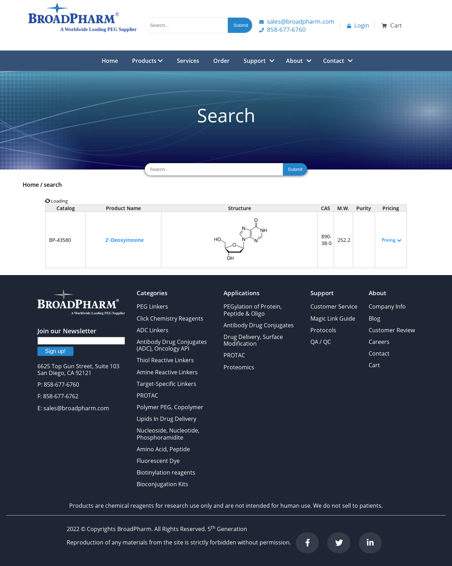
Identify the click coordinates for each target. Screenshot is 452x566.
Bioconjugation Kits (162, 484)
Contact (333, 61)
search (53, 185)
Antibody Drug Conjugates (259, 325)
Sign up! (55, 351)
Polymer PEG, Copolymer (170, 407)
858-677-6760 (282, 29)
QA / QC (320, 342)
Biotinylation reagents (166, 472)
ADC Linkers (152, 330)
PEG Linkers (152, 306)
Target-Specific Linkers (166, 384)
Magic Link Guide (332, 318)
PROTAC (147, 395)
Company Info (387, 306)
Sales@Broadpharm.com (296, 21)
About (294, 61)
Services (188, 61)
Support (255, 61)
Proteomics (239, 367)
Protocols (323, 330)
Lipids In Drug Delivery (166, 419)
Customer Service (333, 306)
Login (358, 25)
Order (221, 61)
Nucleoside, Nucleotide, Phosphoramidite (168, 434)
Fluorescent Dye (158, 461)
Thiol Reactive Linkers (165, 360)
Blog (374, 318)
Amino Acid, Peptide (163, 449)
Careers (379, 342)
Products (147, 61)
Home (110, 61)
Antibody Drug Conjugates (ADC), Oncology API (172, 345)
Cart (374, 365)
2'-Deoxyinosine (124, 240)
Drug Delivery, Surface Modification (253, 340)
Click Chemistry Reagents (170, 318)
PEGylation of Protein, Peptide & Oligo (253, 310)
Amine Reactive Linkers (167, 372)
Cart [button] (392, 25)
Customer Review (392, 330)
